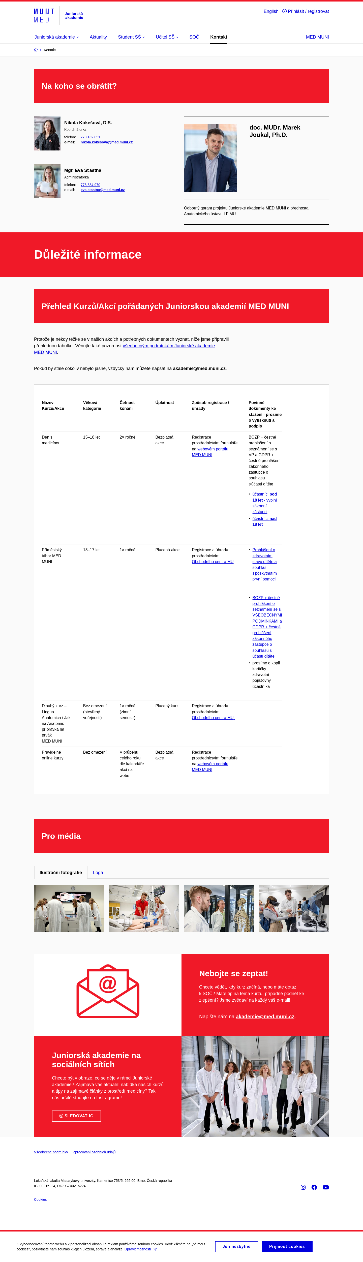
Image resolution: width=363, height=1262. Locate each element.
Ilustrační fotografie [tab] (61, 872)
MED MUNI (317, 37)
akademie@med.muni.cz (265, 1016)
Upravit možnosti (142, 1250)
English (271, 11)
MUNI (51, 352)
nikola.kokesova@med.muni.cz (107, 142)
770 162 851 (90, 137)
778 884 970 (90, 185)
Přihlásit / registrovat (305, 11)
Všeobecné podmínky (51, 1152)
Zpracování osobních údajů (94, 1152)
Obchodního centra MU (212, 562)
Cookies (40, 1199)
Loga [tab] (98, 872)
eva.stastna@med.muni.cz (103, 190)
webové (204, 449)
